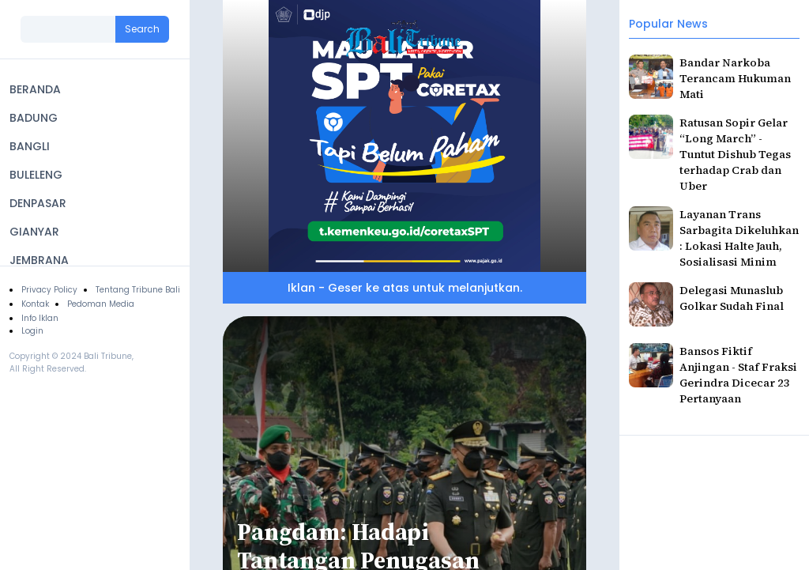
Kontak (35, 304)
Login (32, 331)
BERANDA (35, 89)
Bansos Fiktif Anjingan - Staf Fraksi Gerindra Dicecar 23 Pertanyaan (738, 374)
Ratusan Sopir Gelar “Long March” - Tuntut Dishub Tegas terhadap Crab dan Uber (735, 154)
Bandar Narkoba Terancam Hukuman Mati (735, 78)
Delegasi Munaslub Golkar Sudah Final (731, 298)
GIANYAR (34, 232)
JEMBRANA (39, 260)
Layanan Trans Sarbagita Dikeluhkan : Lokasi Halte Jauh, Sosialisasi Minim (739, 238)
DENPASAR (37, 203)
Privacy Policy (49, 290)
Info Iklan (39, 318)
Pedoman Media (100, 304)
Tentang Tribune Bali (138, 290)
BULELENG (35, 175)
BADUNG (33, 118)
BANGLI (29, 146)
